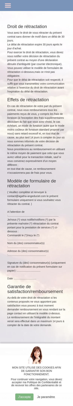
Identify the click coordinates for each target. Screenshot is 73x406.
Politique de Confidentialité (42, 382)
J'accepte (24, 397)
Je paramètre (46, 397)
